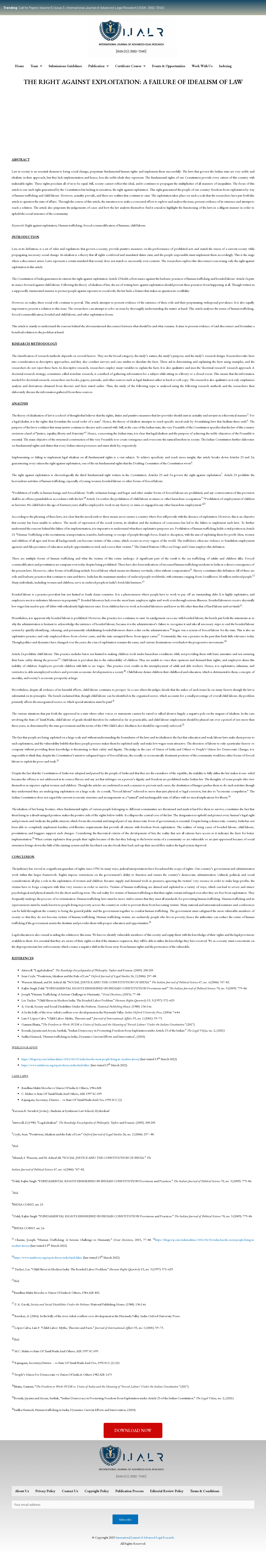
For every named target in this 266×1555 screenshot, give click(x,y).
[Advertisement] (133, 122)
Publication (98, 66)
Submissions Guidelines (65, 66)
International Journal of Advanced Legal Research (144, 1538)
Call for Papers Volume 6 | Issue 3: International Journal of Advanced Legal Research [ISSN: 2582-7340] (83, 8)
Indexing (225, 66)
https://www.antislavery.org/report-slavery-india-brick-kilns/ (60, 1065)
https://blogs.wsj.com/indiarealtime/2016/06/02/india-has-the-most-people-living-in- (74, 1059)
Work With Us (202, 66)
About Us (22, 1491)
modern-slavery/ (139, 1059)
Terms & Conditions (204, 1491)
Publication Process (129, 1491)
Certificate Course (130, 66)
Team (36, 66)
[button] (133, 1430)
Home (19, 66)
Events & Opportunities (168, 66)
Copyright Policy (97, 1491)
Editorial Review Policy (166, 1491)
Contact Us (70, 1491)
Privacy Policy (45, 1491)
